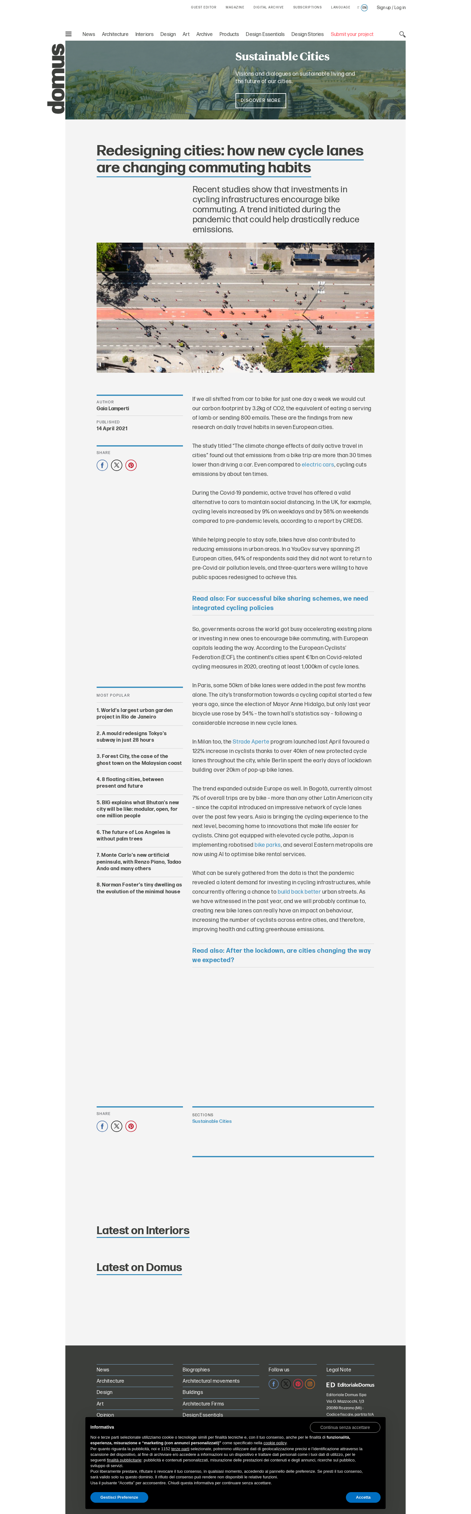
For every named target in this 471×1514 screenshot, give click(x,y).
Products (229, 35)
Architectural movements (211, 1381)
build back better (299, 892)
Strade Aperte (251, 742)
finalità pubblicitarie (124, 1460)
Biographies (196, 1370)
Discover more (261, 100)
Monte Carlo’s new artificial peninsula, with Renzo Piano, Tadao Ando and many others (139, 862)
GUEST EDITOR (203, 7)
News (89, 35)
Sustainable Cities (212, 1121)
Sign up (384, 7)
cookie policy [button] (274, 1443)
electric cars (318, 465)
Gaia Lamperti (113, 409)
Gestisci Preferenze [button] (119, 1497)
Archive (204, 35)
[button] (345, 1427)
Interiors (144, 35)
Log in (400, 7)
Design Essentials (265, 35)
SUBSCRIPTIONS (307, 7)
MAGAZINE (235, 7)
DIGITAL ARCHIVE (269, 7)
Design (168, 35)
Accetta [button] (363, 1497)
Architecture (115, 35)
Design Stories (307, 35)
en (364, 7)
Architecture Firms (203, 1404)
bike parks (268, 845)
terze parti (180, 1448)
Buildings (193, 1392)
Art (186, 35)
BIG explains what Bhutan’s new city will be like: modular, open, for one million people (138, 809)
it (358, 7)
